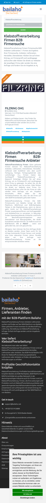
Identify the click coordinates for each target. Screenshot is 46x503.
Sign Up (7, 2)
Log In (16, 2)
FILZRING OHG (14, 108)
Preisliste (5, 455)
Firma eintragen (8, 445)
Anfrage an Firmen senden (32, 2)
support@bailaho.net (13, 404)
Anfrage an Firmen (9, 452)
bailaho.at (29, 278)
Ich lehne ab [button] (27, 494)
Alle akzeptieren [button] (27, 490)
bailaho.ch (17, 280)
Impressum (6, 462)
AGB (3, 465)
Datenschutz (6, 458)
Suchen (23, 30)
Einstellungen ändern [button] (27, 498)
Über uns (5, 442)
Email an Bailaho (8, 449)
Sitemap (5, 468)
